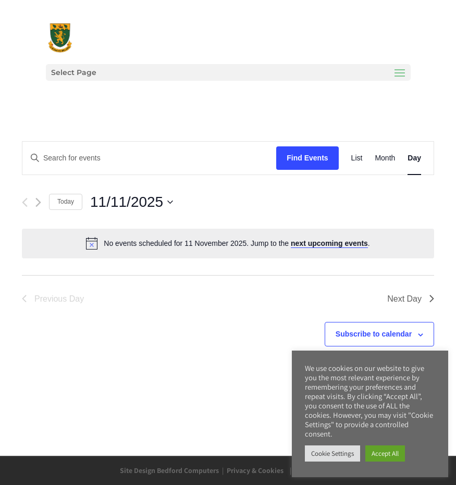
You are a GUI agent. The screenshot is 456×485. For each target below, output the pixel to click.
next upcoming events (329, 243)
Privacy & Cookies (255, 470)
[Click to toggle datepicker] (131, 202)
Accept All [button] (385, 453)
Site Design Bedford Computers (169, 470)
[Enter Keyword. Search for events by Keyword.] (149, 158)
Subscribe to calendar (374, 334)
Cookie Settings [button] (332, 453)
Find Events (307, 158)
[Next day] (38, 202)
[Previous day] (25, 202)
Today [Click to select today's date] (65, 201)
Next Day (410, 298)
